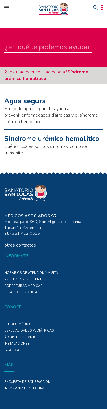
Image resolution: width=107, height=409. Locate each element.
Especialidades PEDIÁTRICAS (29, 331)
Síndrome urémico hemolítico (51, 138)
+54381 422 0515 (22, 233)
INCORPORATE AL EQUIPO (24, 388)
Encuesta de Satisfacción (27, 382)
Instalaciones (16, 344)
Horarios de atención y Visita (31, 273)
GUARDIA (11, 350)
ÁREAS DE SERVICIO (20, 337)
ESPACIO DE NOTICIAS (21, 292)
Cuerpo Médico (18, 324)
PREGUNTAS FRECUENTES (24, 279)
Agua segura (25, 101)
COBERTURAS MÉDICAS (23, 286)
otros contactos (20, 245)
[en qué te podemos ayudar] (48, 47)
